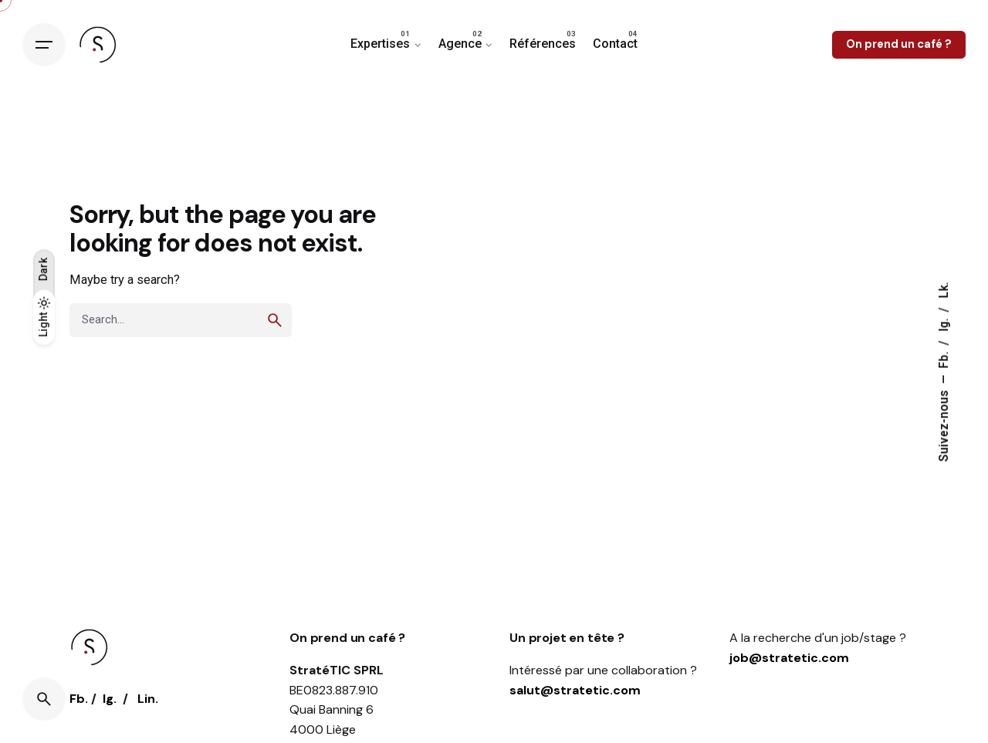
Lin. (147, 699)
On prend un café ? (899, 44)
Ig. (944, 323)
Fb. (944, 358)
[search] (275, 320)
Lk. (944, 290)
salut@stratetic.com (575, 690)
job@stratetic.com (789, 658)
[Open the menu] (44, 44)
